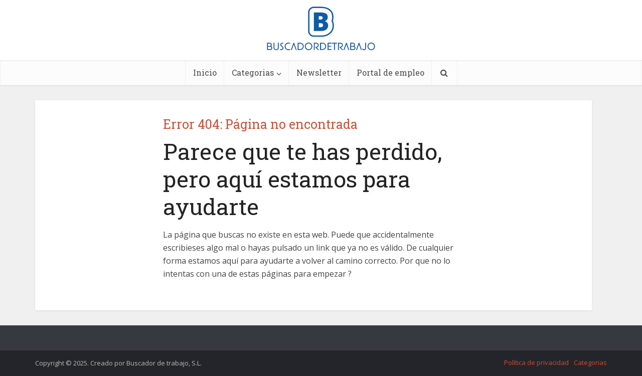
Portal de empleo (390, 72)
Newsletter (319, 72)
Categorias (253, 72)
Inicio (205, 72)
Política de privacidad (536, 362)
